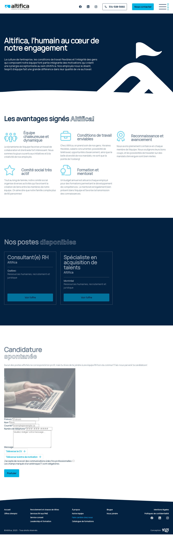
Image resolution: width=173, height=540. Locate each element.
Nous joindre (112, 513)
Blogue (110, 509)
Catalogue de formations (83, 521)
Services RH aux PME (39, 513)
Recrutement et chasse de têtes (44, 509)
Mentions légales (161, 509)
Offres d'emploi (10, 513)
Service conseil (36, 517)
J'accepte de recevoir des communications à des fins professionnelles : (38, 461)
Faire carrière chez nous (82, 517)
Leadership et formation (40, 521)
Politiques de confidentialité (156, 513)
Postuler (11, 473)
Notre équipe (78, 513)
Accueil (7, 509)
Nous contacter (143, 6)
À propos (76, 509)
